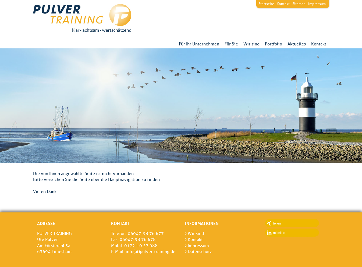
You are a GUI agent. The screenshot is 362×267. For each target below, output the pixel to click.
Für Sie (231, 44)
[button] (292, 223)
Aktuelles (297, 44)
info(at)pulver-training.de (150, 251)
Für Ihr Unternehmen (199, 44)
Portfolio (273, 44)
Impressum (317, 4)
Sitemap (299, 4)
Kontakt (318, 44)
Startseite (266, 4)
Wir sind (251, 44)
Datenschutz (198, 251)
